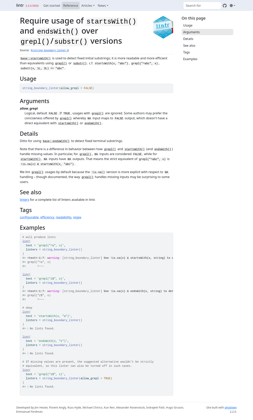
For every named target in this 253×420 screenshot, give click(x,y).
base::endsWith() (56, 141)
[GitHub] (224, 5)
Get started (51, 5)
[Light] (232, 5)
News (102, 5)
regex (77, 217)
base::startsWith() (35, 58)
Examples (190, 59)
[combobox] (202, 5)
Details (188, 39)
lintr (20, 5)
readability (63, 217)
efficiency (47, 217)
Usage (188, 25)
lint (25, 241)
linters (24, 199)
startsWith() (68, 123)
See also (189, 45)
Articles (86, 5)
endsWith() (93, 123)
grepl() (61, 63)
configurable (29, 217)
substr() (80, 63)
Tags (186, 52)
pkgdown (231, 407)
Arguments (191, 32)
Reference (70, 5)
